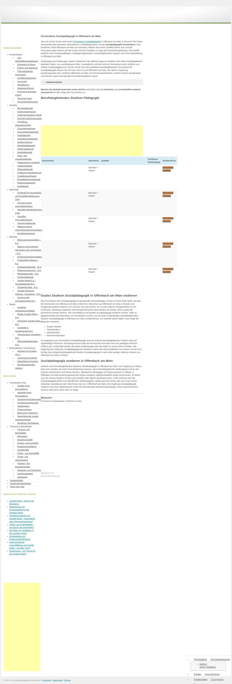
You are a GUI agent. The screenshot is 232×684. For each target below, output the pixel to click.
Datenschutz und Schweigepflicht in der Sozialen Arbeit (19, 510)
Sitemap (67, 680)
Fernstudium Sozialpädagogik (86, 41)
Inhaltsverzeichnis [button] (52, 82)
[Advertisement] (92, 140)
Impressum (46, 680)
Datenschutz (58, 680)
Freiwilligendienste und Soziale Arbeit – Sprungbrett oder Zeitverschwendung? (22, 519)
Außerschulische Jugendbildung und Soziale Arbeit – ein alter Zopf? (21, 545)
